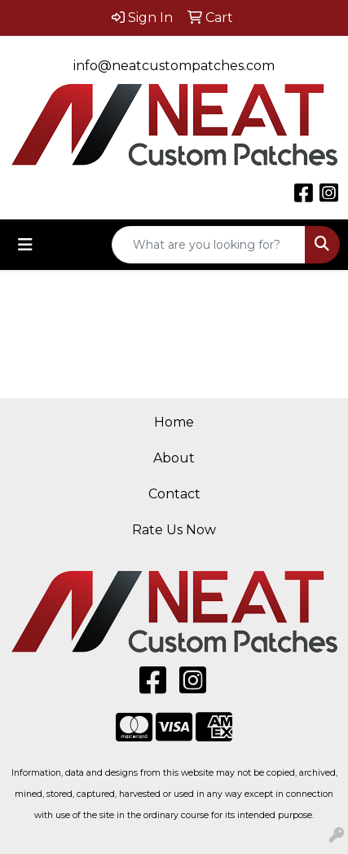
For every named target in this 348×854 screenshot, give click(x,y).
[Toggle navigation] (25, 244)
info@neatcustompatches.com (174, 65)
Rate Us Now (174, 530)
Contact (174, 494)
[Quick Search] (209, 244)
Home (174, 422)
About (174, 458)
